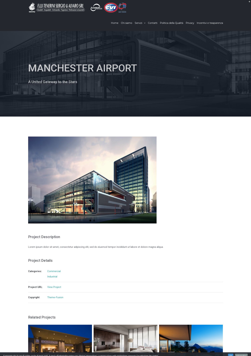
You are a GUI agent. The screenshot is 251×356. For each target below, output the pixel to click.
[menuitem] (116, 23)
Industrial (52, 276)
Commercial (54, 271)
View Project (54, 287)
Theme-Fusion (55, 297)
